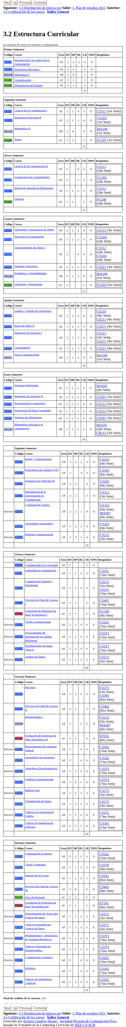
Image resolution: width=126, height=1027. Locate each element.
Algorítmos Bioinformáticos (41, 768)
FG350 (104, 611)
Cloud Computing (35, 864)
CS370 (104, 865)
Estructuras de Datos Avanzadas (32, 410)
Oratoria (19, 199)
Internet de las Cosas (37, 875)
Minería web (32, 790)
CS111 (101, 111)
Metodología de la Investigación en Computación (35, 495)
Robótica (30, 968)
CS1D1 (102, 118)
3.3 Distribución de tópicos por (40, 8)
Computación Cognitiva (38, 957)
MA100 (102, 129)
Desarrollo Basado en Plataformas (33, 188)
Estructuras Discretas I (27, 69)
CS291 (101, 397)
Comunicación (22, 80)
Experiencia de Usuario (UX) (42, 470)
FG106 (101, 199)
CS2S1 (104, 459)
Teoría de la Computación (29, 236)
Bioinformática (33, 717)
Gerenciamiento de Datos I (29, 247)
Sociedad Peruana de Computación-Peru (88, 1021)
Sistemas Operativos (26, 266)
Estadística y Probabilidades (30, 273)
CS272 (104, 657)
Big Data (30, 687)
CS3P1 (104, 696)
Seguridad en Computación (40, 570)
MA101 (102, 425)
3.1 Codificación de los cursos (24, 11)
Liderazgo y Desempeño (28, 284)
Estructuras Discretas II (27, 117)
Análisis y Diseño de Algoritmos (32, 311)
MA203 (102, 386)
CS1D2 (102, 178)
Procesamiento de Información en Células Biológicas (38, 636)
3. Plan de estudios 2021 (89, 8)
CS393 (104, 470)
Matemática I (22, 74)
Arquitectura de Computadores (31, 177)
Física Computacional (26, 354)
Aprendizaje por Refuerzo (40, 757)
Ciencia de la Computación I (30, 110)
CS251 (104, 812)
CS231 (104, 571)
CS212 (101, 404)
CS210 (101, 311)
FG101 (101, 140)
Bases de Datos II (24, 325)
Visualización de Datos (38, 801)
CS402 (104, 706)
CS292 (104, 481)
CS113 (101, 230)
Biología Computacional (39, 534)
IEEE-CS (81, 1025)
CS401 (104, 600)
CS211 (101, 319)
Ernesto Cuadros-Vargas (40, 1021)
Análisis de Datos (35, 656)
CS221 (101, 267)
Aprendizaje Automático (39, 523)
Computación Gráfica (37, 504)
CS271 (101, 326)
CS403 (104, 887)
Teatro (18, 139)
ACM (91, 1025)
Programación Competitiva (29, 403)
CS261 (104, 524)
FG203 (101, 285)
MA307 (105, 513)
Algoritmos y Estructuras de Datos (34, 229)
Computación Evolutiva (38, 853)
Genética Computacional (39, 779)
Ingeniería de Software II (28, 396)
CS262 (104, 622)
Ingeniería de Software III (40, 480)
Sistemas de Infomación (28, 417)
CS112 (101, 167)
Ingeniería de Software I (28, 332)
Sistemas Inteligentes (26, 385)
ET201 (104, 736)
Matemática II (22, 128)
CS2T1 (104, 633)
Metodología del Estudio (28, 85)
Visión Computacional (38, 621)
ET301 (104, 903)
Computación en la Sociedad (41, 565)
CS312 (104, 505)
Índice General (58, 11)
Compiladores (22, 347)
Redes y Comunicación (38, 459)
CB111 (101, 433)
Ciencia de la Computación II (31, 166)
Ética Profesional (35, 897)
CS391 (104, 823)
